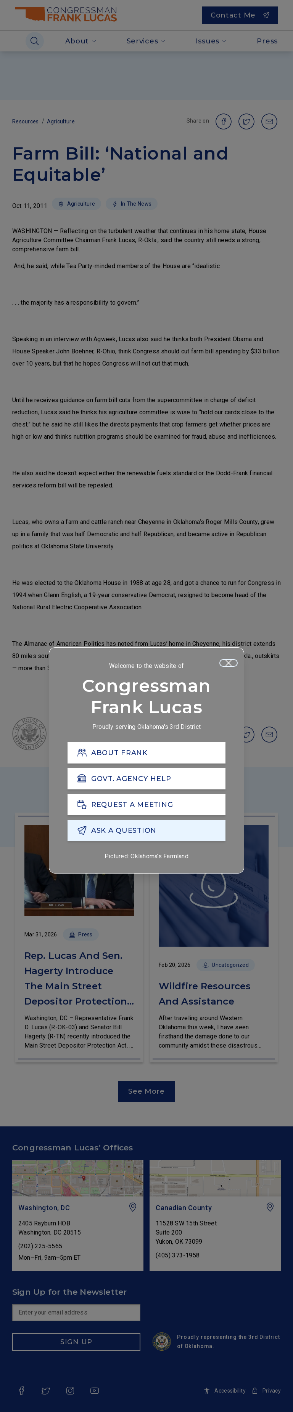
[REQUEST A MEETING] (146, 804)
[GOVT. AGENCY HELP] (146, 778)
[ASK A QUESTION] (146, 830)
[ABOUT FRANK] (146, 753)
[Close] (228, 663)
